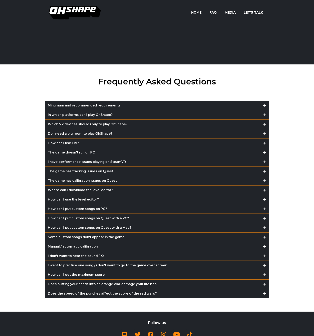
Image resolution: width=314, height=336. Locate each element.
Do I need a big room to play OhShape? (80, 133)
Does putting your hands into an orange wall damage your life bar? (103, 284)
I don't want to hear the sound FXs (76, 256)
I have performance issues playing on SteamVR (87, 162)
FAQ (213, 12)
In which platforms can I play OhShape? (80, 115)
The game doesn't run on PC (71, 152)
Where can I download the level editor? (80, 190)
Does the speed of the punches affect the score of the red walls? (102, 293)
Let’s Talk (253, 12)
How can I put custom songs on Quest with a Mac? (89, 228)
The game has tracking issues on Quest (80, 171)
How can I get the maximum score (76, 275)
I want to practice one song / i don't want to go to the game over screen (107, 265)
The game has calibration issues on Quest (82, 181)
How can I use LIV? (63, 143)
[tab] (157, 105)
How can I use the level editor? (73, 199)
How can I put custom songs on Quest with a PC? (88, 218)
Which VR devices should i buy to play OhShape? (88, 124)
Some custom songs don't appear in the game (86, 237)
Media (230, 12)
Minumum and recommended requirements (84, 105)
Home (196, 12)
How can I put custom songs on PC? (77, 209)
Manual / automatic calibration (73, 246)
